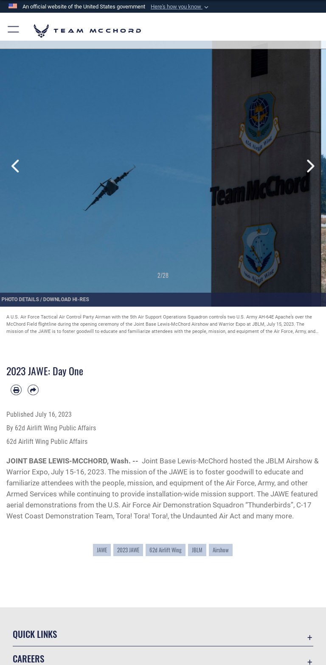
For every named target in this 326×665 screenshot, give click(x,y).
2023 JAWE (128, 550)
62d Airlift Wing (165, 550)
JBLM (197, 550)
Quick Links (35, 633)
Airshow (221, 550)
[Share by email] (33, 390)
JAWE (102, 550)
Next (309, 166)
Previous (16, 166)
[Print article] (16, 390)
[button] (180, 7)
